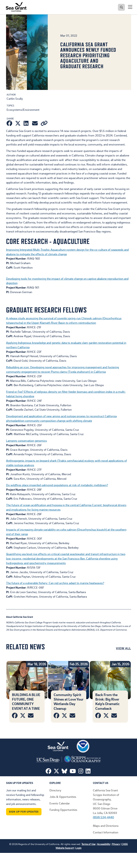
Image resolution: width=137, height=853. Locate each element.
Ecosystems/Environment (23, 109)
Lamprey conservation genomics (26, 440)
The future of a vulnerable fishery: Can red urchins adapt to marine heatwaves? (55, 583)
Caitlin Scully (15, 98)
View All (123, 648)
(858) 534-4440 (103, 817)
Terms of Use (88, 844)
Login (78, 848)
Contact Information (105, 832)
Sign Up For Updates (24, 811)
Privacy (116, 844)
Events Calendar (59, 803)
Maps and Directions (106, 825)
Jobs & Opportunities (62, 796)
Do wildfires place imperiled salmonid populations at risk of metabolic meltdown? (57, 485)
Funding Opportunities (63, 810)
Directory (55, 790)
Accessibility (103, 844)
